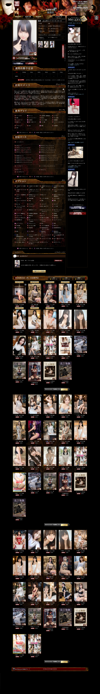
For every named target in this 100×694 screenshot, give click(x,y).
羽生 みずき (65, 304)
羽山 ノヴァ (49, 304)
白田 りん (64, 467)
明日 (66, 278)
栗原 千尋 (34, 330)
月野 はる (80, 415)
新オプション (80, 354)
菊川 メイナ (65, 356)
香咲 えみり (19, 467)
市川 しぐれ (19, 330)
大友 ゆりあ (65, 441)
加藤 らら (80, 602)
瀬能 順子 (18, 356)
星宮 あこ (64, 602)
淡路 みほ (80, 576)
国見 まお (34, 550)
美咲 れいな (80, 330)
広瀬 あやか (34, 356)
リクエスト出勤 (50, 356)
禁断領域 (34, 382)
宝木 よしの (65, 330)
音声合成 (65, 381)
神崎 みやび (49, 467)
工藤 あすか (80, 304)
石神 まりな (49, 330)
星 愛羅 (34, 304)
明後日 (79, 278)
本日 (54, 278)
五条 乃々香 (19, 304)
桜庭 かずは (49, 602)
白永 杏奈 (34, 602)
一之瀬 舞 (34, 415)
